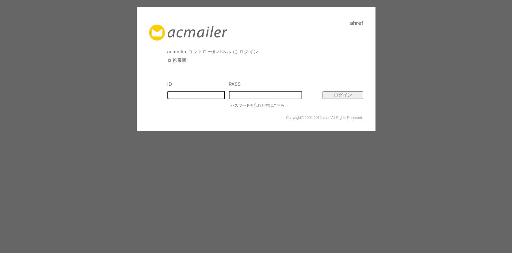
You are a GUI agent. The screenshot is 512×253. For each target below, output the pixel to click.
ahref (327, 118)
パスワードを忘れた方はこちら (258, 105)
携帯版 (180, 60)
